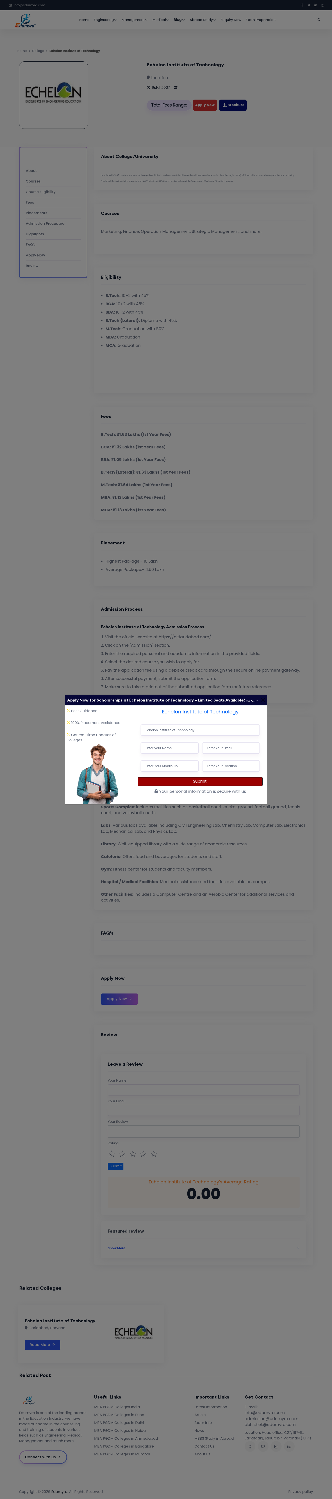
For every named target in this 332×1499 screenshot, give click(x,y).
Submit (200, 781)
